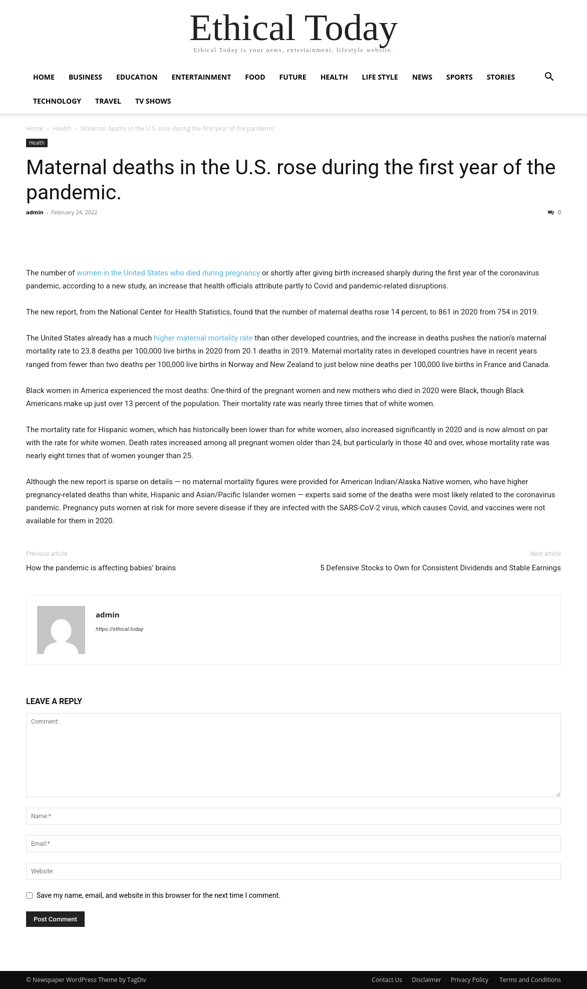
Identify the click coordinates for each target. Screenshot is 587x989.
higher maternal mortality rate (203, 338)
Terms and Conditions (530, 979)
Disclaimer (426, 979)
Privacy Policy (470, 979)
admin (35, 212)
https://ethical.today (119, 629)
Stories (501, 77)
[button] (549, 78)
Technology (57, 101)
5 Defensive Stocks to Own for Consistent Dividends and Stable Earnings (440, 567)
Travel (108, 101)
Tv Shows (153, 101)
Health (334, 77)
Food (255, 77)
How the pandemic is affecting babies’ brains (101, 567)
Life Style (380, 77)
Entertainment (201, 77)
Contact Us (387, 979)
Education (137, 77)
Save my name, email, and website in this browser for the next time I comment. (158, 895)
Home (44, 77)
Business (85, 77)
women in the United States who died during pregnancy (168, 272)
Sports (459, 77)
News (422, 77)
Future (293, 77)
